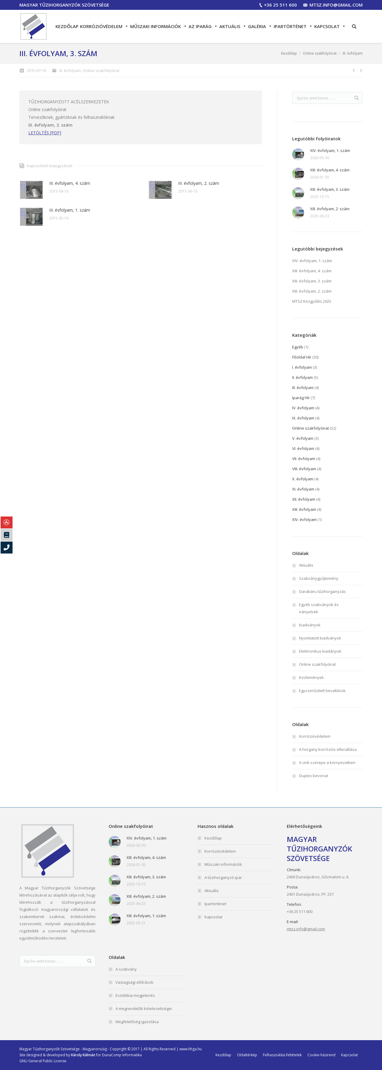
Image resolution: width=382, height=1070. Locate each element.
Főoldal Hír (301, 357)
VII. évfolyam (303, 458)
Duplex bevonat (313, 775)
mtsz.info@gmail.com (336, 5)
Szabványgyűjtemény (318, 578)
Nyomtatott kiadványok (320, 638)
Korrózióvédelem (104, 26)
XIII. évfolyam (304, 509)
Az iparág (203, 26)
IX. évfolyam (303, 418)
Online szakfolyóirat (320, 53)
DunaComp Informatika (122, 1054)
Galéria (260, 26)
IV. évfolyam (303, 408)
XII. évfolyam (303, 499)
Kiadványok (310, 625)
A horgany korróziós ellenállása (328, 749)
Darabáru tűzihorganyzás (322, 591)
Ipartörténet (293, 26)
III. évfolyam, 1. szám (69, 210)
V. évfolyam (302, 438)
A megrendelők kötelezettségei (143, 1008)
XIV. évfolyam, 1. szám (330, 150)
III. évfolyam (353, 53)
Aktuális (233, 26)
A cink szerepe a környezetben (327, 762)
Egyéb (297, 347)
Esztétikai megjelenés (135, 995)
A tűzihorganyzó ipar (223, 877)
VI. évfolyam (303, 448)
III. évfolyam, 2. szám (198, 183)
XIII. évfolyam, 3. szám (329, 189)
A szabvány (126, 969)
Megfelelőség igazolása (137, 1021)
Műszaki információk (158, 26)
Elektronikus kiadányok (320, 651)
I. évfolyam (302, 367)
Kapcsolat (330, 26)
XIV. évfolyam (304, 519)
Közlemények (311, 677)
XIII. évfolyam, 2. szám (329, 208)
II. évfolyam (302, 377)
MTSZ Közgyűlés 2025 (311, 301)
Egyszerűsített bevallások (322, 690)
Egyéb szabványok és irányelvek (319, 608)
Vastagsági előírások (134, 982)
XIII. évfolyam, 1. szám (146, 915)
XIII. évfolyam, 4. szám (329, 170)
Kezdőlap (67, 26)
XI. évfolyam (303, 489)
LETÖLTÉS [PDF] (44, 133)
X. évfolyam (302, 479)
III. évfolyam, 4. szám (69, 183)
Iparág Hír (301, 397)
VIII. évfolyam (304, 468)
